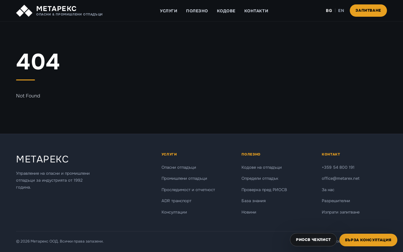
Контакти (256, 11)
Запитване (368, 10)
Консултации (174, 212)
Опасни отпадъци (179, 167)
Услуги (168, 11)
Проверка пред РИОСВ (264, 189)
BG (329, 10)
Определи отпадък (259, 178)
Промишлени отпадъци (184, 178)
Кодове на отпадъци (261, 167)
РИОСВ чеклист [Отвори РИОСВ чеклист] (313, 239)
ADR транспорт (176, 200)
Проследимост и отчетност (188, 189)
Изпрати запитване (341, 212)
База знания (253, 200)
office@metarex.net (341, 178)
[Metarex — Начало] (59, 11)
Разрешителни (336, 200)
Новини (248, 212)
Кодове (226, 11)
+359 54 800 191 (338, 167)
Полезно (197, 11)
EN (341, 10)
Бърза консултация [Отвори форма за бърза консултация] (368, 240)
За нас (328, 189)
